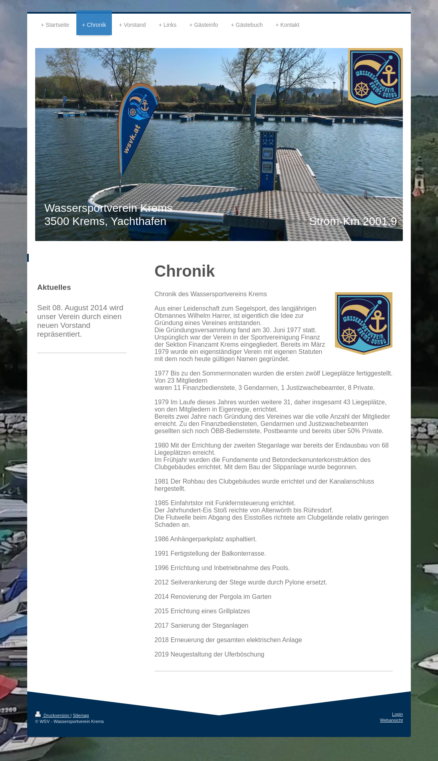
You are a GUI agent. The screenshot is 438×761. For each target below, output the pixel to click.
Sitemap (81, 715)
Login (397, 714)
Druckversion (52, 715)
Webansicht (391, 720)
